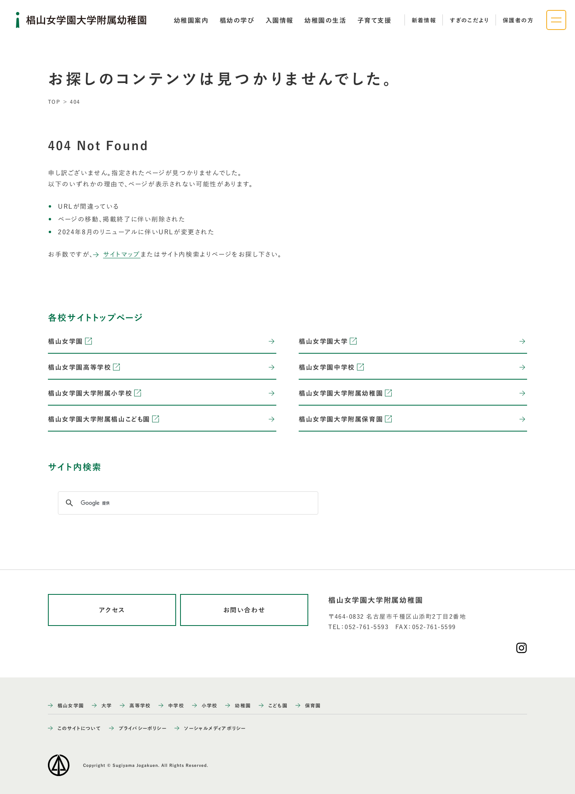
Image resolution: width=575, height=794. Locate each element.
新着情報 (424, 20)
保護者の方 (518, 20)
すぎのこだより (469, 20)
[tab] (191, 20)
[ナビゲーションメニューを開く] (556, 20)
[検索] (187, 503)
